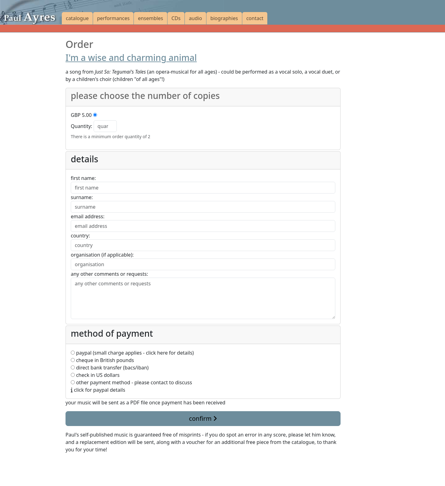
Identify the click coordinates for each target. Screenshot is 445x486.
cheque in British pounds (102, 360)
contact (254, 18)
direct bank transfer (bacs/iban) (110, 367)
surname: (82, 197)
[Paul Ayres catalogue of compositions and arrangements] (31, 12)
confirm (203, 418)
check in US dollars (95, 375)
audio (195, 18)
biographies (224, 18)
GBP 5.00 (81, 115)
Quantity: (81, 126)
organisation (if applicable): (102, 254)
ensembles (150, 18)
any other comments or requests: (109, 274)
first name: (83, 178)
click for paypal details (98, 389)
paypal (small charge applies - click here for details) (132, 352)
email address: (87, 216)
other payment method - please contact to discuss (131, 382)
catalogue (77, 18)
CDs (176, 18)
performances (113, 18)
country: (80, 235)
